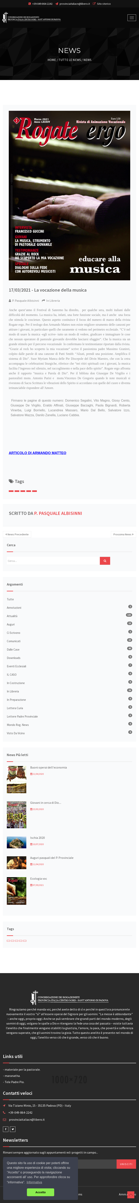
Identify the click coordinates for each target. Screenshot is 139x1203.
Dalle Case (13, 649)
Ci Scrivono (13, 633)
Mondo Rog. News (18, 725)
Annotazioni (14, 607)
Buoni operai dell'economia (48, 767)
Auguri (11, 624)
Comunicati (13, 641)
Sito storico (104, 3)
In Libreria (13, 691)
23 (129, 639)
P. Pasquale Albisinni (58, 513)
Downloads (13, 658)
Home (52, 60)
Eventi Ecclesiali (16, 666)
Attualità (12, 616)
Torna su (130, 1194)
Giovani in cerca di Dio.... (45, 803)
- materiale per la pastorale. (21, 1069)
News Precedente (17, 534)
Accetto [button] (40, 1192)
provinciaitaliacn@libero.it (75, 3)
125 (129, 614)
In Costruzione (16, 683)
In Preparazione (16, 700)
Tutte (10, 599)
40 (129, 648)
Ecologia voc (38, 878)
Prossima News (123, 534)
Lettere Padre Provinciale (22, 716)
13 (129, 623)
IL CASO (12, 674)
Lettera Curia (15, 708)
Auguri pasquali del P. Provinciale (51, 858)
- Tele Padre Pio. (13, 1082)
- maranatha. (11, 1076)
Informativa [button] (34, 1182)
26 (129, 690)
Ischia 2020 (37, 838)
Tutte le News (69, 60)
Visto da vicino (16, 733)
